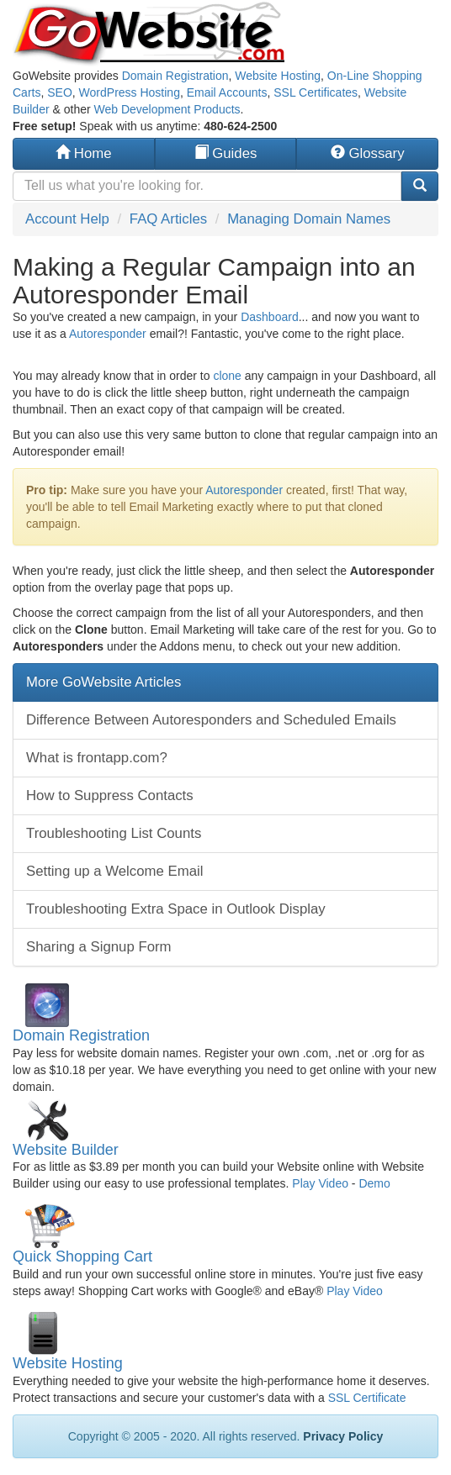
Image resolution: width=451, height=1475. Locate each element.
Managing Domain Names (308, 219)
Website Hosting (278, 75)
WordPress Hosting (129, 92)
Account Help (67, 219)
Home (83, 153)
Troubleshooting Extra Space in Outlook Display (176, 909)
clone (227, 375)
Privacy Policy (343, 1436)
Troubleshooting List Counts (113, 833)
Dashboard (270, 317)
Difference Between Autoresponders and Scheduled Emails (211, 720)
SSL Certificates (315, 92)
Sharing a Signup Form (99, 947)
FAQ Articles (168, 219)
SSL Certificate (367, 1397)
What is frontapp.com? (96, 758)
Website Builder (66, 1149)
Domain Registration (175, 75)
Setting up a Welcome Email (115, 871)
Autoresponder (107, 333)
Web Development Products (167, 109)
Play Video (320, 1183)
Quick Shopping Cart (82, 1256)
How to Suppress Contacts (110, 795)
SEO (59, 92)
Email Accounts (227, 92)
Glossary (368, 153)
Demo (374, 1183)
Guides (225, 153)
